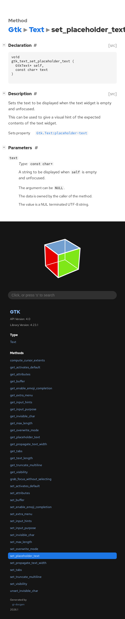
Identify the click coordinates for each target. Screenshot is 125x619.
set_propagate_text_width (28, 563)
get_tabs (16, 451)
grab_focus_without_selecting (30, 479)
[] (5, 45)
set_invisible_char (22, 535)
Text (13, 342)
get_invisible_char (22, 416)
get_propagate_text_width (28, 444)
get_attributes (20, 374)
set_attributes (20, 493)
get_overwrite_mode (24, 430)
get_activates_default (25, 367)
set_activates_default (25, 486)
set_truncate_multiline (26, 577)
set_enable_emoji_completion (31, 507)
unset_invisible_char (24, 591)
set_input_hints (21, 521)
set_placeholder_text (25, 556)
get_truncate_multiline (26, 465)
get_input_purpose (23, 409)
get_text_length (21, 458)
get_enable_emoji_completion (31, 388)
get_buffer (17, 381)
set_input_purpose (23, 528)
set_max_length (21, 542)
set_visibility (18, 584)
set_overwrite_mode (24, 549)
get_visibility (19, 472)
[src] (112, 45)
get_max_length (21, 423)
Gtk (15, 312)
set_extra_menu (21, 514)
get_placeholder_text (25, 437)
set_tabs (16, 570)
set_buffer (17, 500)
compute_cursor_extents (27, 360)
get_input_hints (21, 402)
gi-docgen (18, 604)
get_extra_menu (21, 395)
